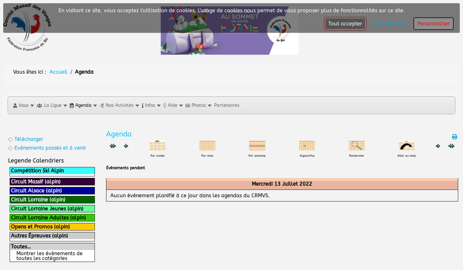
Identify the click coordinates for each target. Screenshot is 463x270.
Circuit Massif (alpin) (35, 181)
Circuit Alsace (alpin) (36, 190)
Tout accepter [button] (345, 24)
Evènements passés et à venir (50, 148)
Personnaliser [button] (433, 24)
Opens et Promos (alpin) (40, 226)
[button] (23, 105)
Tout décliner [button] (390, 24)
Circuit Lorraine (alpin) (38, 199)
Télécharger (28, 139)
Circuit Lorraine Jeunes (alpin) (47, 208)
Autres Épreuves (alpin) (39, 235)
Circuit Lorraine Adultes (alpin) (48, 217)
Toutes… (21, 246)
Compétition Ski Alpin (37, 170)
